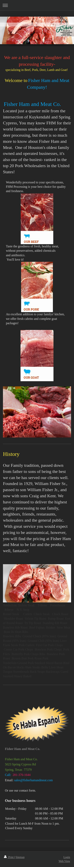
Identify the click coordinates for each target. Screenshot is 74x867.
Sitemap (20, 857)
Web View (64, 861)
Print (9, 857)
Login (67, 857)
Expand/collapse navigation (37, 5)
